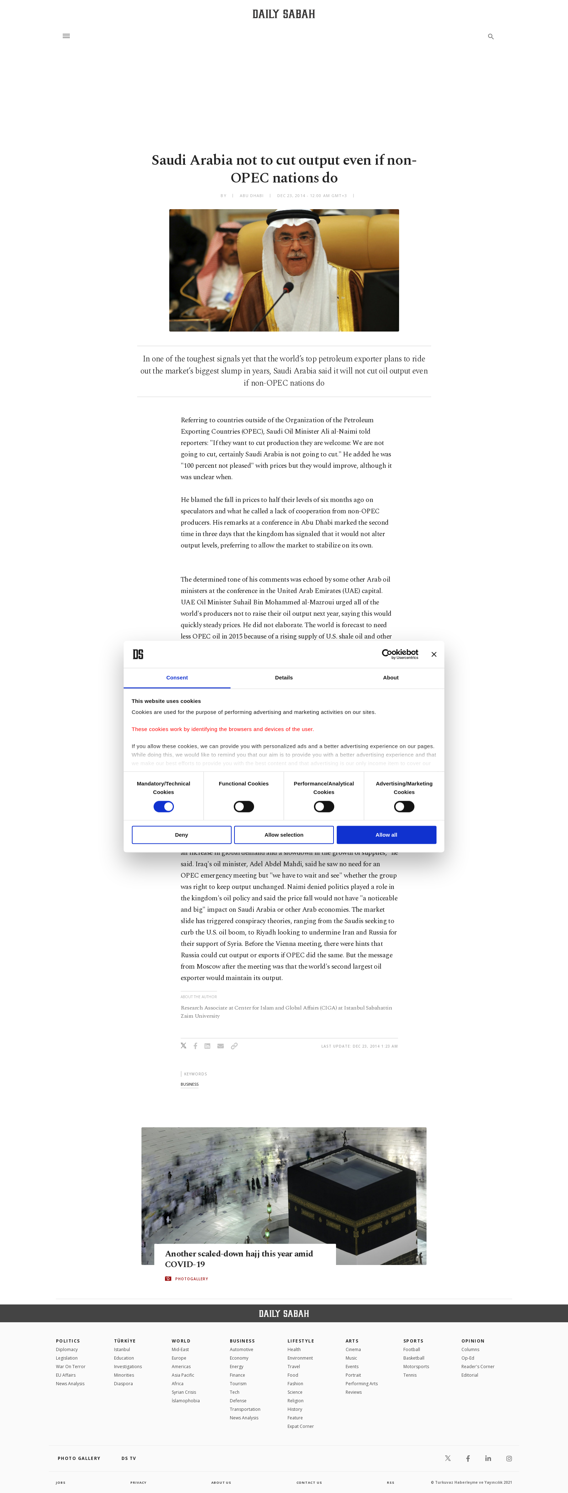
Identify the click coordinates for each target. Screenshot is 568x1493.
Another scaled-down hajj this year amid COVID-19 (242, 1259)
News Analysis (70, 1384)
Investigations (128, 1367)
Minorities (124, 1375)
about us (221, 1482)
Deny (181, 835)
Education (124, 1358)
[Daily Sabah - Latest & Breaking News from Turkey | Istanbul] (284, 13)
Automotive (241, 1349)
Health (294, 1349)
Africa (178, 1384)
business (189, 1084)
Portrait (353, 1375)
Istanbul (122, 1349)
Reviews (354, 1392)
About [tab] (391, 678)
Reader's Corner (478, 1367)
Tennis (410, 1375)
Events (352, 1367)
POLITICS (68, 1341)
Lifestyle (301, 1341)
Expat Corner (301, 1426)
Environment (300, 1358)
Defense (238, 1401)
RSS (390, 1482)
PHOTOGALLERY (191, 1278)
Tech (234, 1392)
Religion (296, 1401)
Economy (239, 1358)
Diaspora (123, 1384)
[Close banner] (434, 654)
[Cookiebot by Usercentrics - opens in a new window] (387, 654)
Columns (470, 1349)
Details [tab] (284, 678)
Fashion (295, 1384)
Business (242, 1341)
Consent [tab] (177, 678)
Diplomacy (67, 1349)
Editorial (469, 1375)
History (295, 1409)
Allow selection (283, 835)
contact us (310, 1482)
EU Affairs (66, 1375)
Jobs (61, 1482)
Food (293, 1375)
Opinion (473, 1341)
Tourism (238, 1384)
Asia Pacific (183, 1375)
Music (351, 1358)
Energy (236, 1367)
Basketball (413, 1358)
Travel (294, 1367)
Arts (352, 1341)
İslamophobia (186, 1401)
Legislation (67, 1358)
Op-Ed (467, 1358)
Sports (413, 1341)
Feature (295, 1418)
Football (411, 1349)
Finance (237, 1375)
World (181, 1341)
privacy (138, 1482)
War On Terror (71, 1367)
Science (295, 1392)
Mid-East (180, 1349)
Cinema (353, 1349)
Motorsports (416, 1367)
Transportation (245, 1409)
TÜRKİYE (125, 1341)
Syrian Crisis (184, 1392)
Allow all (386, 835)
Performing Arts (362, 1384)
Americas (181, 1367)
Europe (179, 1358)
